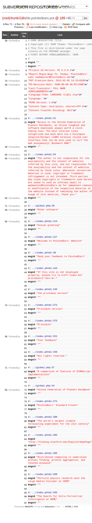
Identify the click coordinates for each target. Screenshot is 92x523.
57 (25, 326)
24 (25, 156)
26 (25, 199)
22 (25, 148)
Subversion (49, 504)
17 (25, 108)
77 (25, 407)
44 (25, 270)
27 (25, 203)
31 (25, 219)
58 (25, 330)
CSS (76, 504)
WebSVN (29, 504)
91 (25, 472)
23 (25, 152)
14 (25, 96)
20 (25, 120)
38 (6, 40)
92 (25, 476)
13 (25, 92)
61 (25, 342)
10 (25, 80)
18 (25, 112)
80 (25, 418)
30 (25, 215)
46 (25, 283)
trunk (15, 18)
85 (25, 443)
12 (25, 88)
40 (25, 254)
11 (25, 84)
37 (25, 242)
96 (25, 494)
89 (25, 464)
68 (25, 369)
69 (25, 375)
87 (25, 451)
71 (6, 203)
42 (25, 262)
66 (6, 156)
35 (25, 234)
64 (25, 353)
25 (25, 195)
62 (25, 345)
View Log (57, 27)
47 (25, 287)
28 (25, 207)
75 (25, 399)
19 (25, 116)
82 (25, 428)
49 (25, 295)
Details (66, 24)
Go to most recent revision (43, 24)
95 (25, 490)
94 (25, 486)
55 (25, 318)
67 (25, 365)
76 (25, 403)
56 (6, 116)
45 (25, 279)
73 (25, 391)
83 (25, 432)
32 (25, 223)
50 (25, 298)
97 (25, 500)
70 (25, 379)
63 (25, 349)
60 (25, 338)
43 (25, 266)
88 (25, 455)
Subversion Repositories (30, 7)
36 (25, 238)
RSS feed (73, 27)
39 (25, 250)
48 (25, 291)
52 (25, 306)
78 (25, 410)
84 (25, 436)
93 (25, 482)
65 (25, 357)
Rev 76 (20, 24)
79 (25, 414)
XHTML (68, 504)
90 (25, 468)
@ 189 (60, 18)
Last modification (38, 27)
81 (25, 425)
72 (25, 387)
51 (25, 302)
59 (25, 334)
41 (25, 258)
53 (25, 310)
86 (25, 447)
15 (25, 100)
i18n (22, 18)
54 (25, 314)
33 (25, 227)
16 (25, 104)
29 (25, 211)
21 (25, 144)
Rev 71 (8, 24)
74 (6, 70)
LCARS (68, 7)
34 (25, 230)
